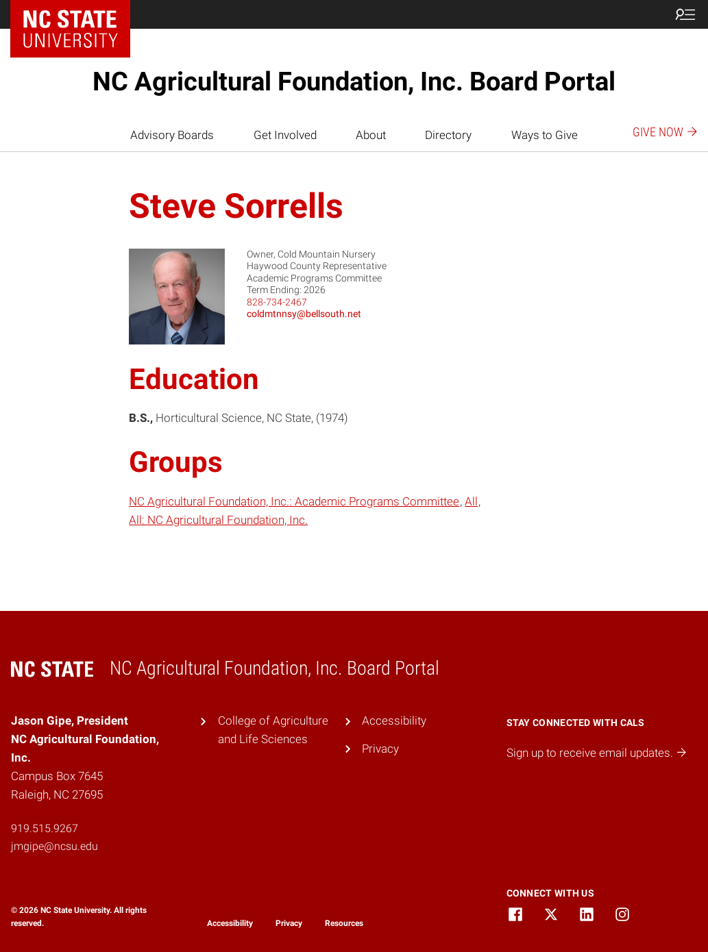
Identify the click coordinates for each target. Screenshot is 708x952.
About (371, 135)
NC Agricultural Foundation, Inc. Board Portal (354, 81)
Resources (344, 923)
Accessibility (394, 720)
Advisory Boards (172, 135)
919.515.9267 (44, 828)
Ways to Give (544, 135)
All (471, 501)
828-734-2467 (277, 302)
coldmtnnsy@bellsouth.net (304, 313)
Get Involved (285, 135)
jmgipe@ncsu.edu (54, 846)
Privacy (380, 748)
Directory (448, 135)
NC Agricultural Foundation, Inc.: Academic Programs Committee (294, 501)
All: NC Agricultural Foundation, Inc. (218, 520)
